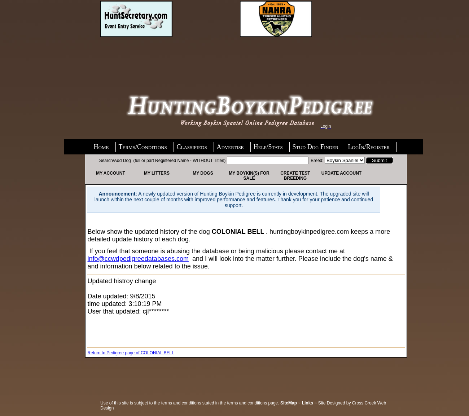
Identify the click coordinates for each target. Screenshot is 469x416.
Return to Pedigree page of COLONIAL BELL (130, 352)
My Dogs (203, 173)
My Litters (157, 173)
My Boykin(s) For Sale (249, 176)
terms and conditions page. (253, 403)
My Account (110, 173)
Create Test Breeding (295, 176)
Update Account (341, 173)
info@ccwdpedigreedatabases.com (137, 258)
